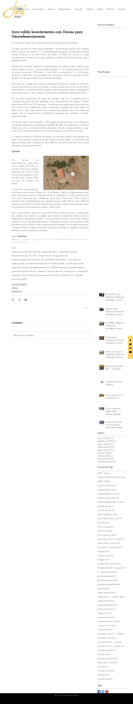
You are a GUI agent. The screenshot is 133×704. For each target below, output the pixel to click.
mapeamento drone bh (68, 252)
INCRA (24, 279)
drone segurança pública (107, 535)
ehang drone (102, 547)
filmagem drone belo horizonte (24, 256)
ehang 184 (115, 543)
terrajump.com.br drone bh (108, 658)
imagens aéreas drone (106, 600)
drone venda (102, 539)
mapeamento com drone (107, 625)
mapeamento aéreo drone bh (109, 621)
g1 (99, 572)
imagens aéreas (18, 263)
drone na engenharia (106, 526)
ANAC (100, 473)
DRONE (15, 288)
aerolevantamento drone (107, 485)
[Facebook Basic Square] (99, 691)
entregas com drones (105, 555)
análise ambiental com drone (108, 493)
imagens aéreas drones (106, 609)
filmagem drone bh (60, 256)
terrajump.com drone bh (48, 275)
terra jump (16, 279)
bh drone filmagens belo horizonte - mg (28, 259)
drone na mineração (105, 530)
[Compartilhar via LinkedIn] (25, 299)
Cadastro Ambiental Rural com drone (112, 477)
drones (111, 539)
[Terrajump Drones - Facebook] (130, 340)
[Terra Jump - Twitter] (130, 344)
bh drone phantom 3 (105, 506)
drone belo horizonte (20, 267)
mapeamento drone (49, 252)
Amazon (107, 473)
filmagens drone (119, 567)
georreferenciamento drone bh (24, 271)
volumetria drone (57, 263)
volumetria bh (82, 271)
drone (115, 514)
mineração (16, 275)
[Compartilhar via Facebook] (13, 299)
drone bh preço (74, 259)
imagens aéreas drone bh (107, 605)
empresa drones (103, 551)
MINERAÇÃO (17, 291)
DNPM (100, 481)
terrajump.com (70, 271)
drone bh (36, 252)
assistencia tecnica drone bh (37, 263)
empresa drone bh (116, 547)
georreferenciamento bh (39, 267)
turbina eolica (103, 662)
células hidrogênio (104, 514)
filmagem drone (44, 256)
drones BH (119, 539)
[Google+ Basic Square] (106, 691)
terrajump (78, 275)
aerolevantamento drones (107, 489)
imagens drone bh (104, 613)
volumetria (42, 271)
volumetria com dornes (106, 670)
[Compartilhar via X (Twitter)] (19, 299)
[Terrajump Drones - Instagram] (130, 348)
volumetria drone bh (59, 267)
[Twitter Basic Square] (102, 691)
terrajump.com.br (67, 275)
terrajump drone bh (55, 271)
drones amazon (103, 543)
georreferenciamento (76, 267)
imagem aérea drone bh (21, 252)
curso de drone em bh (74, 263)
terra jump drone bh (30, 275)
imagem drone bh (104, 596)
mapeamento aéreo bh (106, 617)
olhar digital (102, 638)
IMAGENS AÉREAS (19, 284)
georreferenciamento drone (56, 259)
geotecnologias (103, 588)
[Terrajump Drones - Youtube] (130, 352)
